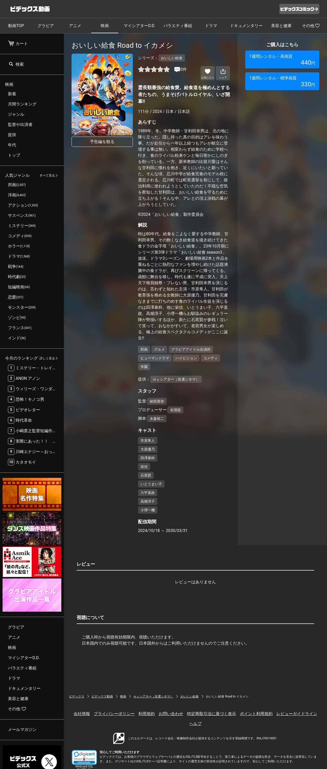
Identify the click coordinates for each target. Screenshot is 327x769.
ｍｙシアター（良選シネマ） (153, 696)
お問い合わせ (171, 713)
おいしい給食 (189, 696)
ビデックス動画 (102, 696)
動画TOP (16, 25)
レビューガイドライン (296, 713)
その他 (311, 25)
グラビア (46, 25)
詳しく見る (47, 358)
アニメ (75, 25)
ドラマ (211, 25)
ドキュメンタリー (246, 25)
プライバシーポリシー (114, 713)
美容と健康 (281, 25)
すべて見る (47, 175)
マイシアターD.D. (139, 25)
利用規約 (146, 713)
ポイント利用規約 (256, 713)
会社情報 (82, 713)
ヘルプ (195, 723)
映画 (105, 25)
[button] (84, 757)
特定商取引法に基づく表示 (211, 713)
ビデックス (76, 696)
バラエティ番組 (178, 25)
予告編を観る (102, 141)
